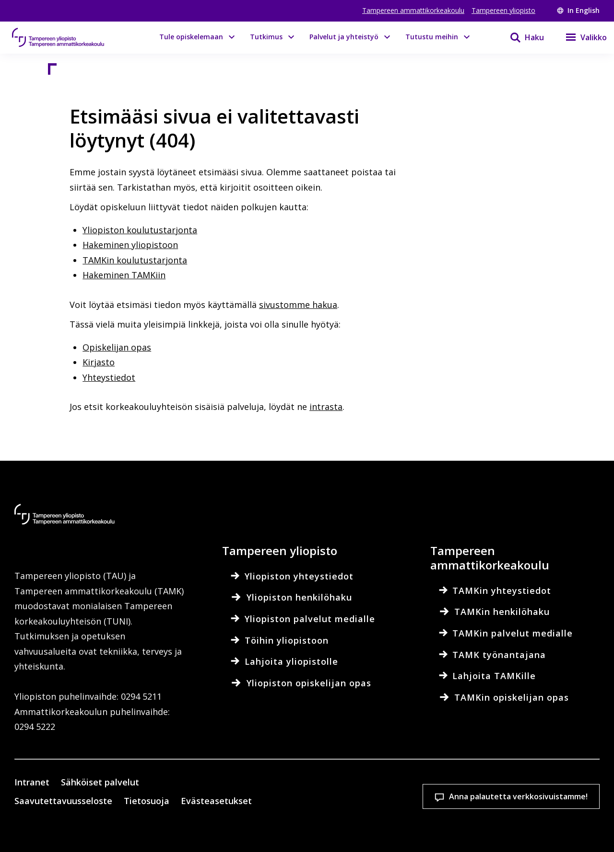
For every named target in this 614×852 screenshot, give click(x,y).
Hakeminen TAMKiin (124, 275)
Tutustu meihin (431, 36)
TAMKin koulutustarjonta (135, 260)
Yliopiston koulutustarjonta (140, 230)
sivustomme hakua (298, 304)
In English (578, 10)
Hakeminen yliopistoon (130, 244)
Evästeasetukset (287, 774)
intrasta (325, 406)
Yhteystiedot (109, 377)
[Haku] (521, 37)
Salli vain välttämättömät (538, 774)
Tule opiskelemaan (191, 36)
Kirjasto (99, 362)
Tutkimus (266, 36)
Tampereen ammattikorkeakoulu (413, 10)
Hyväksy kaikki (412, 774)
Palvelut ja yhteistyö (343, 36)
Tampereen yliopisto (503, 10)
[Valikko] (580, 37)
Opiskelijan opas (117, 347)
